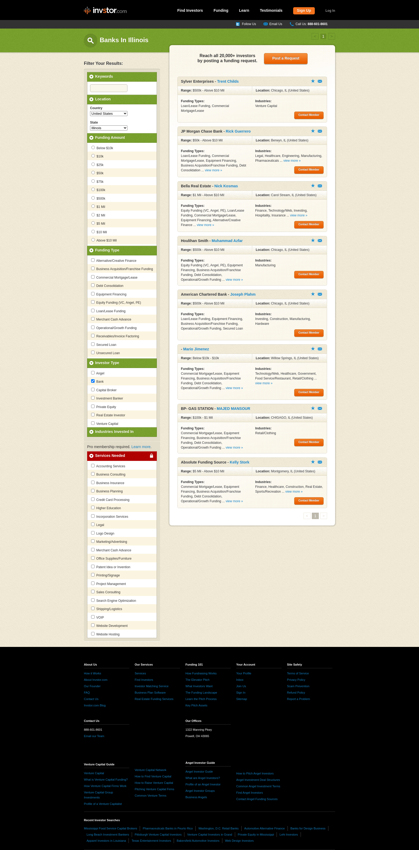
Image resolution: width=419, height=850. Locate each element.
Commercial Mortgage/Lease (114, 277)
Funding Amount (110, 137)
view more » (213, 170)
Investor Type (107, 363)
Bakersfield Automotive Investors (198, 840)
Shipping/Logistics (106, 609)
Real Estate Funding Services (154, 699)
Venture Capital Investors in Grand (209, 834)
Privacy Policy (296, 679)
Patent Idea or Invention (110, 567)
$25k (97, 165)
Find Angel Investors (249, 792)
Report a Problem (298, 699)
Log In (330, 11)
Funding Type (107, 250)
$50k (97, 173)
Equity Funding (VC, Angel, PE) (116, 302)
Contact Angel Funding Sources (257, 799)
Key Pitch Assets (196, 705)
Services (140, 673)
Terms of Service (298, 673)
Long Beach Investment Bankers (108, 834)
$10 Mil (99, 232)
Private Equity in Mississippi (256, 834)
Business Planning (107, 491)
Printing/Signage (105, 575)
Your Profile (243, 673)
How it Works (92, 673)
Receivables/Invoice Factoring (115, 336)
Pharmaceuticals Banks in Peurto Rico (168, 828)
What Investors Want (199, 686)
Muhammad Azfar (227, 241)
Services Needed (110, 455)
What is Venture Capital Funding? (106, 779)
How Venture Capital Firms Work (105, 786)
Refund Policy (296, 692)
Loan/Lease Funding (108, 311)
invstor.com (105, 11)
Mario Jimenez (196, 349)
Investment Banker (107, 398)
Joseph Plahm (242, 294)
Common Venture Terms (150, 795)
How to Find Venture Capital (153, 776)
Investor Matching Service (152, 686)
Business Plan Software (150, 692)
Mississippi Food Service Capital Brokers (110, 828)
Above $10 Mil (104, 240)
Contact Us (91, 699)
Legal (97, 525)
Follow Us (249, 24)
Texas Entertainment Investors (151, 840)
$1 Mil (98, 206)
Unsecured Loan (105, 353)
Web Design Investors (239, 840)
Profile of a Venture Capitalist (103, 803)
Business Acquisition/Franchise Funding (122, 269)
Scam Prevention (298, 686)
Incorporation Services (109, 516)
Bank (97, 381)
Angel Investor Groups (200, 790)
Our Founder (92, 686)
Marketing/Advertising (109, 541)
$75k (97, 181)
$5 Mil (98, 223)
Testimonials (271, 10)
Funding (221, 10)
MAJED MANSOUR (233, 408)
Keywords (104, 76)
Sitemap (241, 699)
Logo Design (102, 533)
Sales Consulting (105, 592)
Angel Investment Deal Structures (258, 779)
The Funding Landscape (201, 692)
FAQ (87, 692)
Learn (244, 10)
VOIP (97, 617)
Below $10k (102, 148)
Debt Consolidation (107, 285)
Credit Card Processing (110, 499)
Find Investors (190, 10)
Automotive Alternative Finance (264, 828)
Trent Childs (228, 81)
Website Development (109, 625)
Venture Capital (104, 423)
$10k (97, 156)
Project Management (108, 584)
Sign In (240, 692)
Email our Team (94, 736)
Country (96, 108)
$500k (98, 198)
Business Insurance (107, 483)
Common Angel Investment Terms (258, 786)
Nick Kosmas (226, 186)
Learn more (141, 447)
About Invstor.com (95, 679)
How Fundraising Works (201, 673)
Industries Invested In (114, 431)
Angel (97, 373)
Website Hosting (105, 634)
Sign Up (304, 10)
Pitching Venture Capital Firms (154, 789)
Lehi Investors (289, 834)
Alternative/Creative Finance (113, 260)
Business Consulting (108, 474)
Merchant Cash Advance (111, 319)
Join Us (241, 686)
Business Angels (196, 797)
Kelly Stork (239, 462)
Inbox (239, 679)
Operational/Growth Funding (114, 328)
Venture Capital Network (150, 770)
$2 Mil (98, 215)
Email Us (275, 24)
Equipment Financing (108, 294)
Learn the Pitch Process (201, 699)
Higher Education (106, 508)
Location (103, 99)
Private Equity (103, 407)
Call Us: (312, 24)
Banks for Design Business (307, 828)
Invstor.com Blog (95, 705)
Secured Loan (103, 344)
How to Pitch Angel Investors (255, 773)
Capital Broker (104, 390)
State (94, 122)
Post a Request (285, 58)
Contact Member (320, 81)
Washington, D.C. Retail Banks (218, 828)
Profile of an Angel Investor (202, 784)
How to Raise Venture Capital (154, 782)
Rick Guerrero (238, 131)
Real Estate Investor (108, 415)
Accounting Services (108, 466)
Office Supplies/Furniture (111, 558)
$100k (98, 190)
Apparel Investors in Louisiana (106, 840)
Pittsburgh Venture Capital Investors (158, 834)
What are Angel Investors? (202, 778)
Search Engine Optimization (113, 600)
